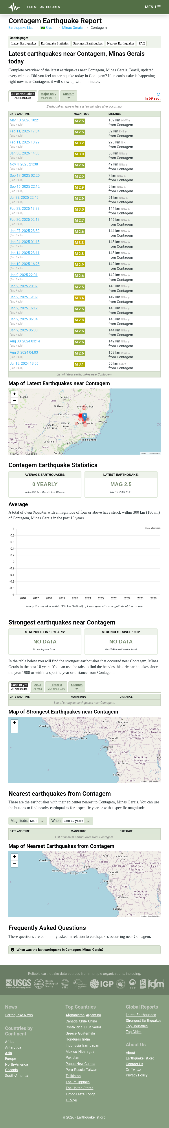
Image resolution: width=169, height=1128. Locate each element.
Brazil (47, 28)
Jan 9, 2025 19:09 (23, 297)
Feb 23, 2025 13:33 (24, 208)
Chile (83, 1021)
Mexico (71, 1052)
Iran (85, 1045)
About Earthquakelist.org (140, 1056)
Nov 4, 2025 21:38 (24, 164)
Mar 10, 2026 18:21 (25, 120)
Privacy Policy (137, 1075)
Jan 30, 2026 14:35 (24, 153)
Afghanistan (75, 1015)
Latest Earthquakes (43, 7)
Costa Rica (74, 1027)
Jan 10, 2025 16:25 (24, 264)
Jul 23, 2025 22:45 (24, 197)
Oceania (11, 1070)
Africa (9, 1042)
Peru (69, 1070)
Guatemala (86, 1033)
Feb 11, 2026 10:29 (24, 142)
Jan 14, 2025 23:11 (24, 253)
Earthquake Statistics (55, 43)
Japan (94, 1045)
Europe (10, 1059)
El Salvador (92, 1027)
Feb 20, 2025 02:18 (24, 219)
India (86, 1039)
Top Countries (137, 1026)
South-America (16, 1076)
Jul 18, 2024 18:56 (24, 363)
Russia (79, 1070)
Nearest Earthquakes (120, 43)
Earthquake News (19, 1015)
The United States (79, 1088)
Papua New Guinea (80, 1064)
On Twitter (134, 1069)
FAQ (142, 43)
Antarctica (13, 1047)
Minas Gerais (72, 28)
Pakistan (72, 1058)
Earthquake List (20, 28)
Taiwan (91, 1070)
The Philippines (78, 1082)
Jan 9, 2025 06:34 (23, 319)
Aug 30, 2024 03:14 (25, 341)
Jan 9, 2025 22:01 (23, 275)
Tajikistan (73, 1076)
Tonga (91, 1094)
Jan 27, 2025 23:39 (24, 231)
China (92, 1021)
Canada (71, 1021)
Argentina (93, 1015)
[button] (84, 417)
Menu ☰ (153, 7)
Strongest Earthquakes (88, 43)
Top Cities (133, 1032)
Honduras (73, 1039)
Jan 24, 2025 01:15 (24, 242)
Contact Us (134, 1064)
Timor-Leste (75, 1094)
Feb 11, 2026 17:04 (24, 131)
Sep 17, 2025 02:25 (25, 175)
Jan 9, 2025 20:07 (23, 286)
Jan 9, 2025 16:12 (23, 308)
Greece (71, 1033)
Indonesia (73, 1045)
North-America (16, 1064)
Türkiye (71, 1100)
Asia (8, 1053)
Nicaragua (86, 1052)
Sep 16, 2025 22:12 (25, 186)
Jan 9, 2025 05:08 (23, 330)
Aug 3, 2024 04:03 (24, 352)
